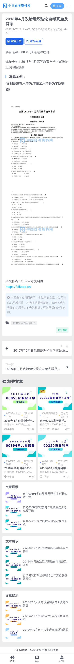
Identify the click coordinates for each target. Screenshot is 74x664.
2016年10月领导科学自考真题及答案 (54, 469)
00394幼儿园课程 (13, 462)
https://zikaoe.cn (18, 287)
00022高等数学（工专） (49, 415)
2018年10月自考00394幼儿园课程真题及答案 (18, 469)
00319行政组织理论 (36, 29)
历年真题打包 (64, 415)
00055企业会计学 (13, 415)
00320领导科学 (47, 462)
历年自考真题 (55, 29)
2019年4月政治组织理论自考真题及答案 (45, 563)
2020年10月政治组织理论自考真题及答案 (45, 549)
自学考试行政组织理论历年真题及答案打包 (45, 576)
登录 (57, 6)
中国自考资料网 (50, 650)
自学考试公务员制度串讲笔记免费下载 (45, 522)
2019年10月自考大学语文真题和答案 (45, 629)
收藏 (62, 330)
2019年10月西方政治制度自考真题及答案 (45, 603)
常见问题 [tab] (33, 41)
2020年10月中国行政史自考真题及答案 (45, 617)
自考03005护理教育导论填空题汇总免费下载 (45, 508)
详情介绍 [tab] (14, 41)
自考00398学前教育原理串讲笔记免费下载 (45, 495)
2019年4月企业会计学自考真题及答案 (18, 422)
